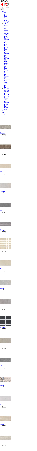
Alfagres (5, 26)
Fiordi (2, 288)
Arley (5, 32)
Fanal (5, 51)
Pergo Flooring (6, 107)
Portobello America (6, 75)
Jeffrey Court (5, 60)
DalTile (5, 42)
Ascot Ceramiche (6, 34)
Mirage (5, 69)
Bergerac (2, 171)
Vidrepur (5, 86)
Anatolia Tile (5, 28)
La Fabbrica (5, 61)
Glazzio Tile (5, 54)
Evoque (2, 249)
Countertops (5, 17)
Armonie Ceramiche (6, 33)
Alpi (2, 133)
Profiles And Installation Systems (8, 21)
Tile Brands (5, 23)
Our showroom (4, 112)
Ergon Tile (5, 50)
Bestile (5, 38)
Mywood (2, 443)
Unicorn (5, 85)
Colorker (5, 41)
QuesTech (5, 77)
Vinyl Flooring (6, 22)
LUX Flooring (6, 104)
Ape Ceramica (6, 30)
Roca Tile (5, 78)
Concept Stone (2, 191)
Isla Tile (5, 59)
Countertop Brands (6, 88)
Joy (2, 385)
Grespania (5, 55)
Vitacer (5, 87)
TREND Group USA (6, 83)
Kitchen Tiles (5, 15)
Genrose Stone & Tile (6, 53)
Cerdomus (5, 40)
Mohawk (5, 106)
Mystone (2, 424)
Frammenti (2, 346)
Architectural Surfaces (6, 90)
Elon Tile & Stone (6, 47)
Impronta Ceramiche (6, 58)
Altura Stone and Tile (6, 27)
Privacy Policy (4, 114)
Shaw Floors (5, 80)
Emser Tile (5, 49)
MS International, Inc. (6, 96)
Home (2, 10)
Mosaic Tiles (5, 14)
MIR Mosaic (5, 64)
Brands (2, 117)
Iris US (5, 95)
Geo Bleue (2, 365)
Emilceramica (5, 48)
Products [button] (3, 11)
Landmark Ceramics (6, 62)
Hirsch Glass (5, 57)
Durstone (5, 45)
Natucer (5, 71)
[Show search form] (1, 9)
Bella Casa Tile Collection (7, 37)
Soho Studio (5, 82)
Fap (4, 52)
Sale (2, 110)
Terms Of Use (4, 113)
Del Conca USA (6, 43)
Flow (2, 307)
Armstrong (5, 99)
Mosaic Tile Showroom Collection (8, 70)
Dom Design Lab (6, 44)
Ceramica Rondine (6, 39)
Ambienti (2, 152)
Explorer (2, 268)
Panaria (5, 73)
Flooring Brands (6, 98)
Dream (2, 210)
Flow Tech (2, 327)
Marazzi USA (5, 66)
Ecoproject (2, 230)
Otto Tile (5, 72)
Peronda (5, 74)
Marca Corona (6, 67)
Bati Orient (5, 36)
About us (4, 111)
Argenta (5, 31)
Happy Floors (5, 56)
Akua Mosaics (6, 25)
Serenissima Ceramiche (7, 79)
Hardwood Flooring (6, 20)
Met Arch (2, 404)
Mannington (5, 105)
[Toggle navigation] (3, 9)
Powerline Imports (6, 76)
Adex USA (5, 24)
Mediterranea (5, 68)
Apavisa (5, 29)
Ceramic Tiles (5, 12)
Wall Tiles (5, 16)
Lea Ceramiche (6, 63)
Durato (5, 101)
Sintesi (5, 81)
